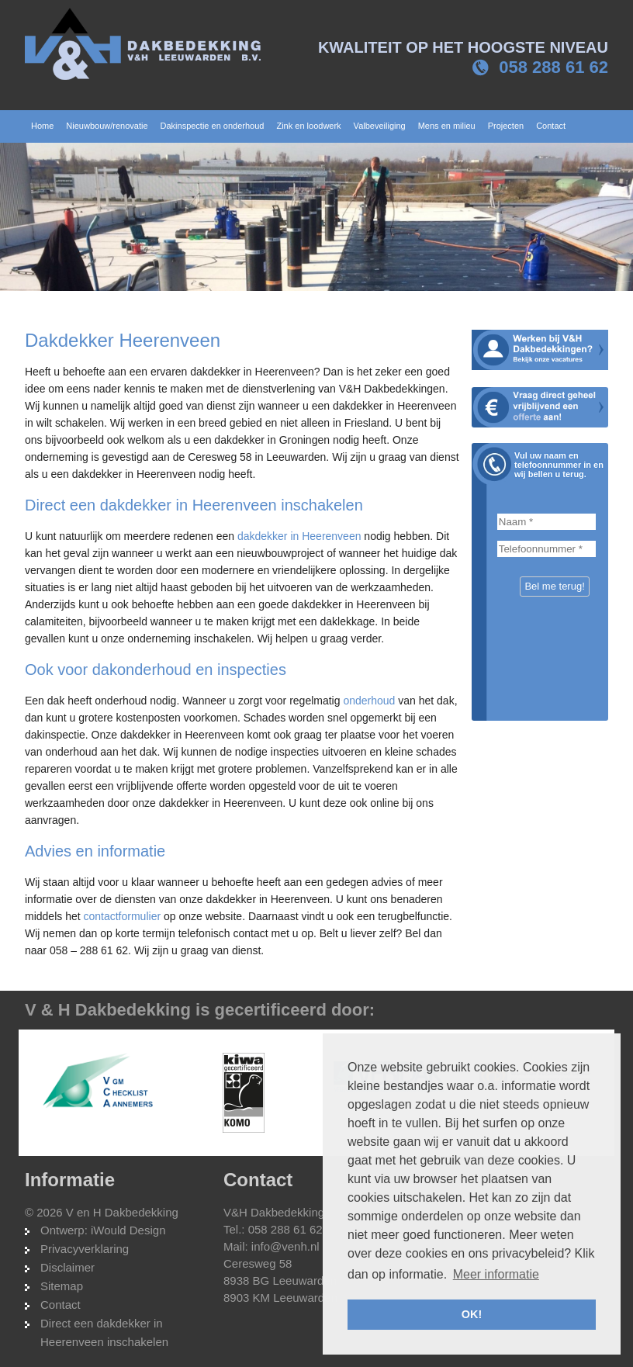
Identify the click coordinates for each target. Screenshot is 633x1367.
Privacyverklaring (84, 1248)
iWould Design (128, 1230)
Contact (60, 1304)
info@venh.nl (285, 1246)
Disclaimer (67, 1267)
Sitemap (61, 1286)
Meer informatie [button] (496, 1274)
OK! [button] (472, 1314)
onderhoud (369, 700)
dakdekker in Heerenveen (299, 536)
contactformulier (122, 916)
